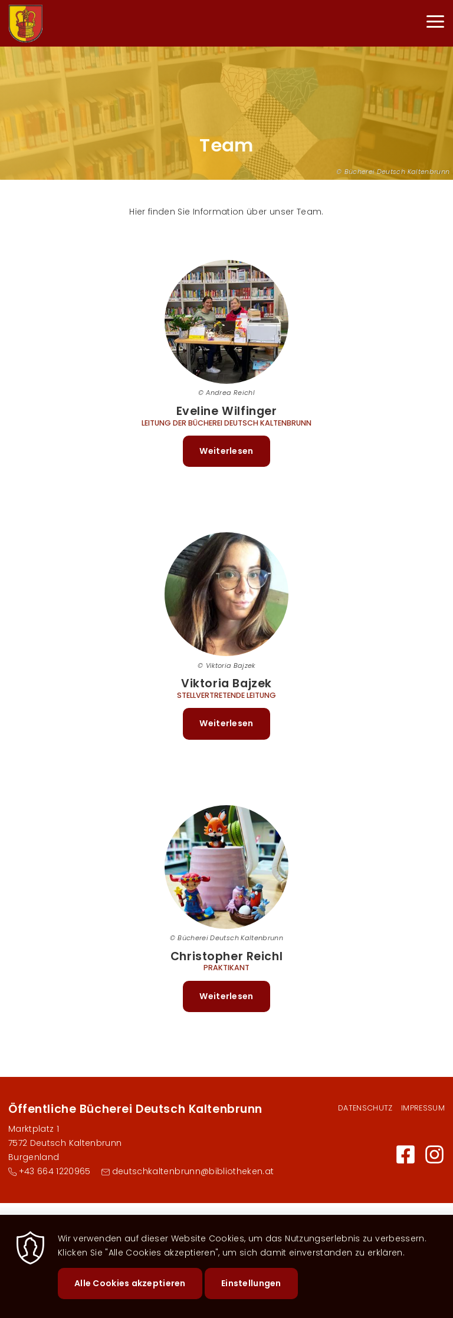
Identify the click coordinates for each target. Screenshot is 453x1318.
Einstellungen (251, 1294)
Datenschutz (365, 1108)
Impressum (423, 1108)
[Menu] (435, 23)
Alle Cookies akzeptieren (130, 1294)
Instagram (434, 1154)
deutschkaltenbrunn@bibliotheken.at (193, 1171)
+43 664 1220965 (55, 1171)
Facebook (405, 1154)
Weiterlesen (234, 455)
